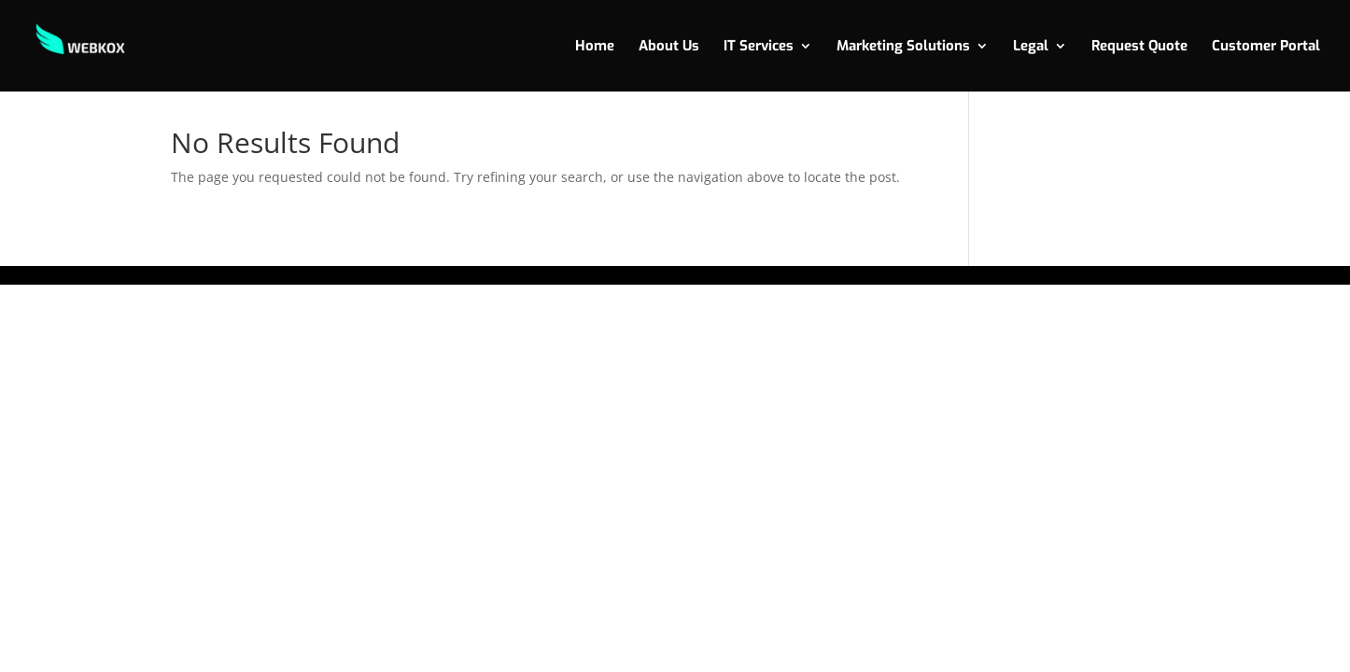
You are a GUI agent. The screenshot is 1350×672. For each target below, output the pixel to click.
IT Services (759, 47)
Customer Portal (1266, 47)
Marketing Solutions (903, 47)
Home (594, 47)
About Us (669, 47)
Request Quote (1139, 47)
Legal (1030, 47)
